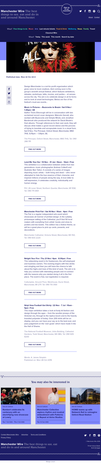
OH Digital (97, 448)
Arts (36, 29)
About (91, 17)
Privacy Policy (6, 437)
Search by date (68, 37)
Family (86, 29)
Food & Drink (61, 29)
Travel (92, 29)
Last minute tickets (47, 29)
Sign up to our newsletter (67, 9)
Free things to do (20, 29)
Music (31, 29)
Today (37, 37)
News (80, 29)
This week (46, 37)
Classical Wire (51, 33)
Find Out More (34, 149)
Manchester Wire (12, 11)
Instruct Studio (96, 446)
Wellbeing (72, 29)
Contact (97, 17)
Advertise (24, 435)
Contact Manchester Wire (10, 435)
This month (55, 37)
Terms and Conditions (38, 435)
